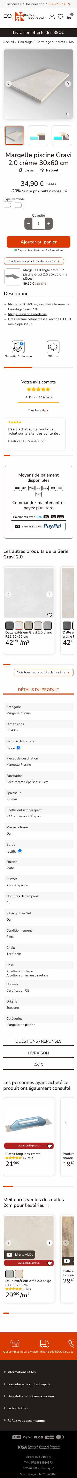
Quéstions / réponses (38, 1041)
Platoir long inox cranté (22, 1154)
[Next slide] (68, 136)
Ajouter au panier (39, 242)
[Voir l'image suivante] (49, 594)
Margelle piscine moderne (27, 314)
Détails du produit (38, 689)
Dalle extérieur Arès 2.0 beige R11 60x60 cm (28, 1283)
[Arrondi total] (8, 205)
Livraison (38, 1053)
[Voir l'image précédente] (8, 594)
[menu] (8, 17)
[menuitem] (14, 135)
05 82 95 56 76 (59, 4)
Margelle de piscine (20, 1025)
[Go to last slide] (9, 84)
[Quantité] (38, 223)
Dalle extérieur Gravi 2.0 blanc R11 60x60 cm (28, 634)
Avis (38, 1065)
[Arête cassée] (19, 205)
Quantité (38, 215)
